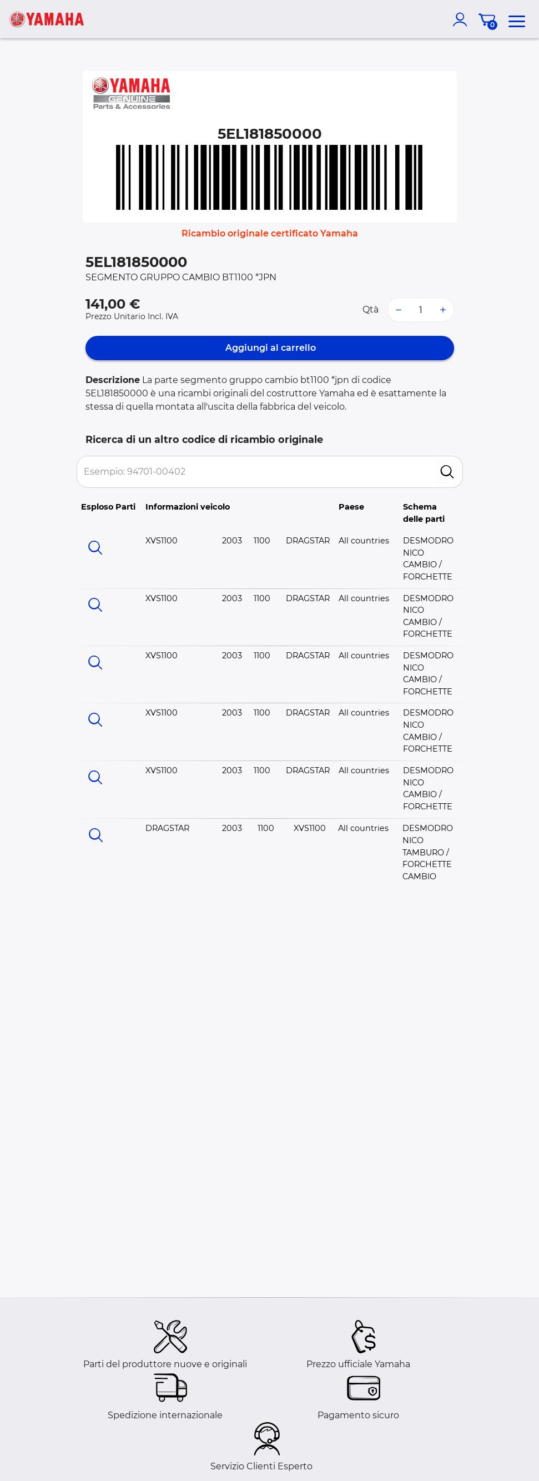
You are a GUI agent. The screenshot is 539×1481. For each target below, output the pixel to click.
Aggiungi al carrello (269, 347)
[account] (462, 19)
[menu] (516, 19)
